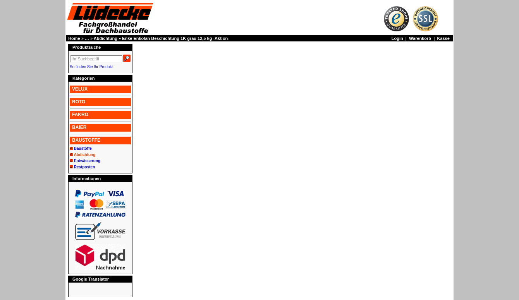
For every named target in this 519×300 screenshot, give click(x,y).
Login (397, 38)
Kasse (443, 38)
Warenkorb (420, 38)
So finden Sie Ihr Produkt (91, 67)
